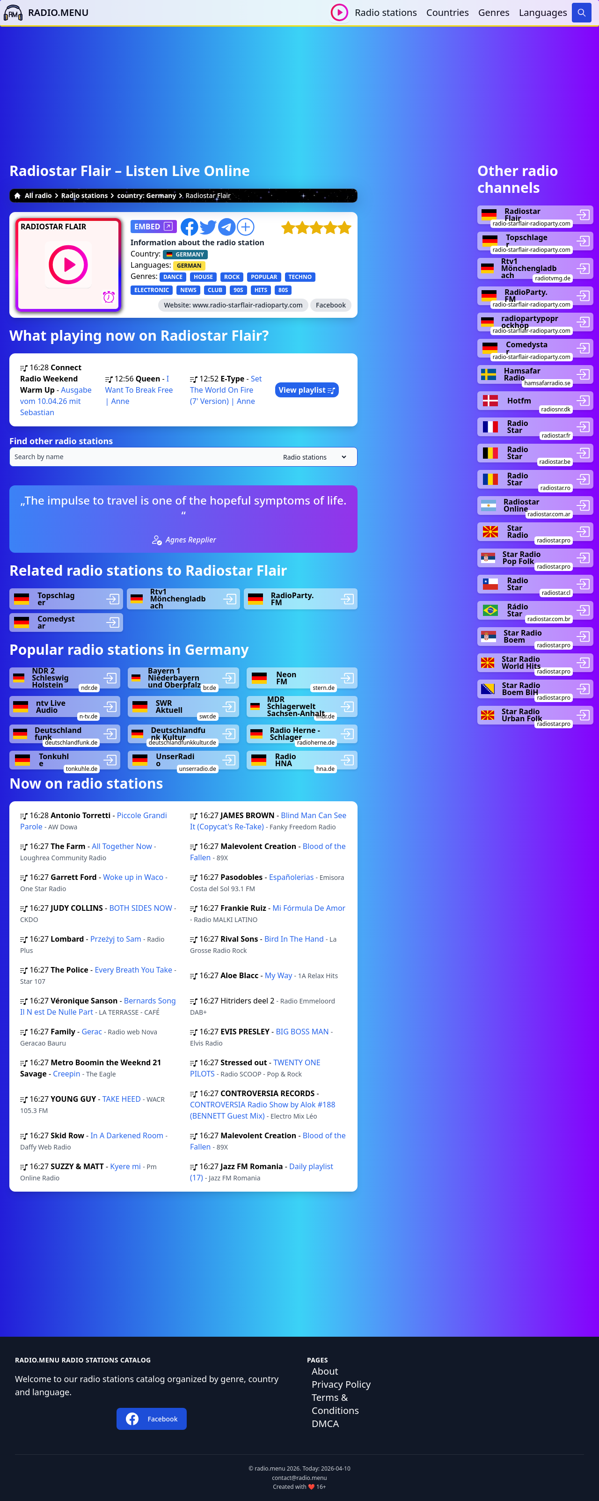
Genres (494, 12)
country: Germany (146, 195)
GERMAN (189, 266)
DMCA (325, 1423)
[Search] (582, 12)
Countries (447, 12)
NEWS (188, 290)
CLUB (215, 290)
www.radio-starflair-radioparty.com (248, 304)
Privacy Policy (341, 1384)
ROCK (232, 277)
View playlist (307, 390)
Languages (543, 12)
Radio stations (386, 12)
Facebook (331, 304)
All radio (33, 195)
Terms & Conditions (335, 1404)
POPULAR (264, 277)
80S (283, 290)
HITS (261, 290)
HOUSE (203, 277)
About (325, 1371)
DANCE (173, 277)
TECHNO (300, 277)
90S (238, 290)
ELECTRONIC (151, 290)
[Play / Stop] (339, 12)
